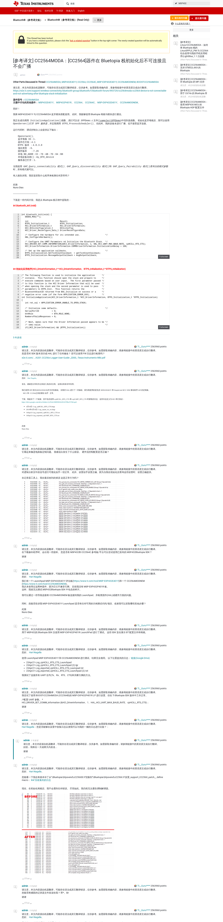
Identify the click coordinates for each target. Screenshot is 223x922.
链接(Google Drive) (140, 667)
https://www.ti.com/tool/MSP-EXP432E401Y (96, 590)
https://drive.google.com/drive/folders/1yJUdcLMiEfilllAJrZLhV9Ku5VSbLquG (49, 412)
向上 (23, 374)
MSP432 (182, 3)
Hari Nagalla (31, 388)
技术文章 (49, 11)
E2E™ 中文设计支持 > (24, 11)
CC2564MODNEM (127, 82)
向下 (30, 374)
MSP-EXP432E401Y (107, 82)
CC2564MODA (53, 82)
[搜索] (117, 3)
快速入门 (70, 11)
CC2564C (91, 82)
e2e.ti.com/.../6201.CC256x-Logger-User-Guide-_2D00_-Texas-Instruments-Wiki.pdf (63, 367)
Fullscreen (163, 266)
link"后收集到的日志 (41, 789)
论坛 (39, 11)
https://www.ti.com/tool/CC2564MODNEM (44, 593)
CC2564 (82, 82)
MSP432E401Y (69, 82)
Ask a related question (80, 40)
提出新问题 (200, 18)
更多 (99, 20)
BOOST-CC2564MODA (148, 82)
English (81, 11)
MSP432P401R (64, 102)
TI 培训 (59, 11)
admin (22, 75)
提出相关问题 (180, 18)
